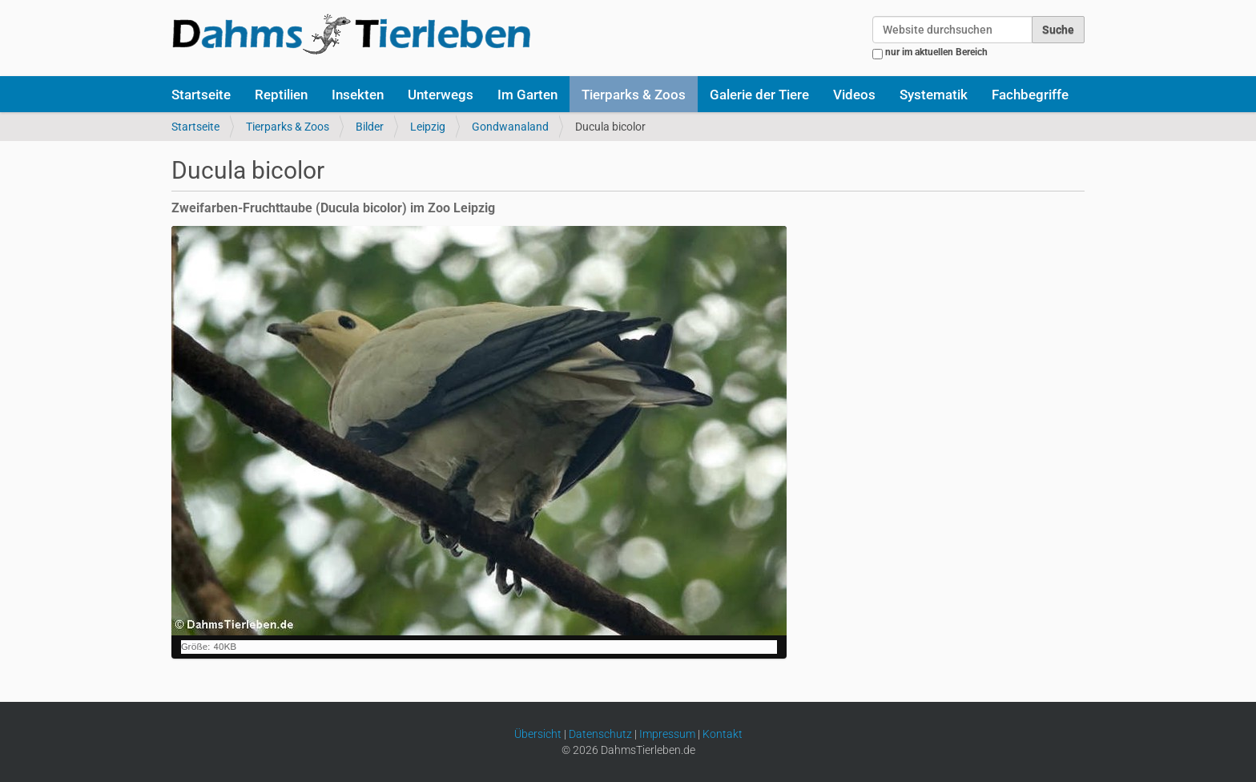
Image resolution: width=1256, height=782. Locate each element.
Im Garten (527, 95)
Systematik (934, 95)
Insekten (358, 95)
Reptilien (281, 95)
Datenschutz (600, 734)
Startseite (201, 95)
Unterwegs (440, 95)
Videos (854, 95)
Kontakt (722, 734)
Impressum (667, 734)
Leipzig (427, 126)
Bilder (370, 126)
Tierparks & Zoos (634, 95)
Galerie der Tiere (759, 95)
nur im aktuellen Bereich (936, 52)
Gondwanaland (510, 126)
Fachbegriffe (1030, 95)
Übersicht (538, 734)
